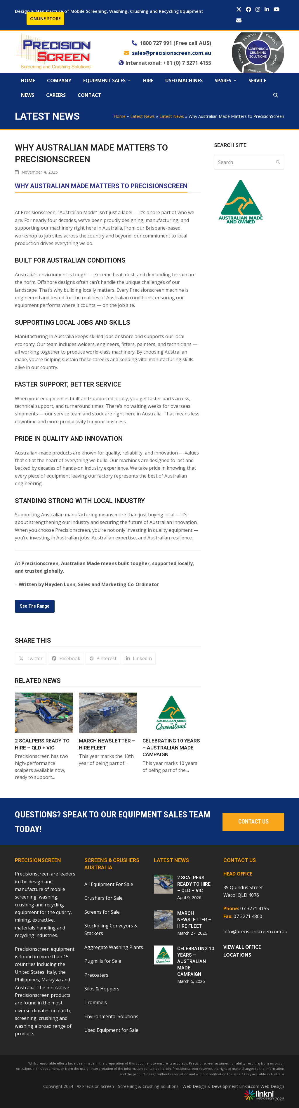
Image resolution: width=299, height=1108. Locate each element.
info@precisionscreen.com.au (255, 931)
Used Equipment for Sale (111, 1030)
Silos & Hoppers (101, 988)
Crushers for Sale (103, 898)
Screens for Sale (102, 912)
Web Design (272, 1086)
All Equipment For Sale (108, 884)
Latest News (142, 116)
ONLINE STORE (45, 18)
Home (120, 116)
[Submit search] (278, 162)
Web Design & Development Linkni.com (220, 1086)
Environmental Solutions (111, 1016)
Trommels (95, 1002)
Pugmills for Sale (102, 961)
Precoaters (96, 975)
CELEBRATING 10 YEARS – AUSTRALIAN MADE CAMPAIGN (171, 747)
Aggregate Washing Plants (113, 947)
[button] (275, 95)
